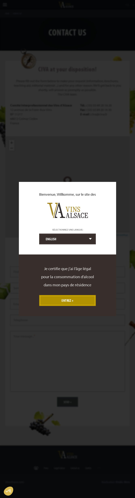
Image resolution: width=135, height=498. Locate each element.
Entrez (66, 300)
